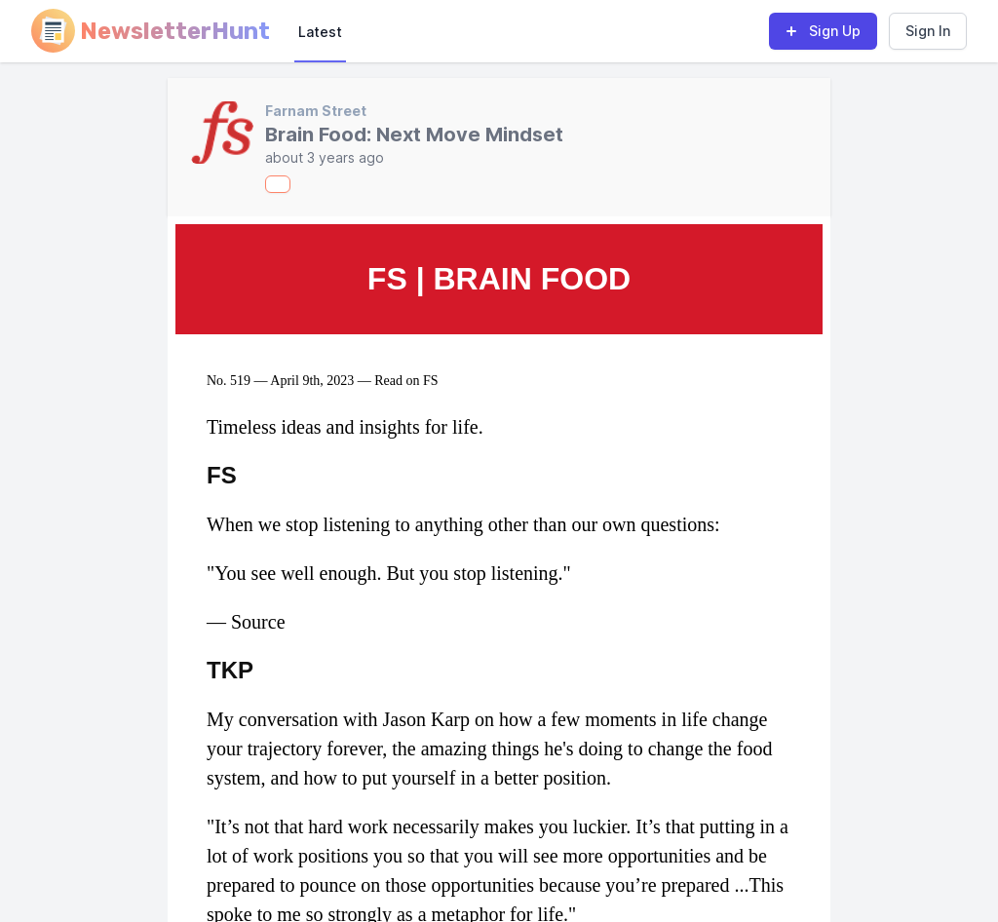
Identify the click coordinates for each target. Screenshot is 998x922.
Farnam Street (315, 110)
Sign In (927, 30)
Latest (320, 31)
